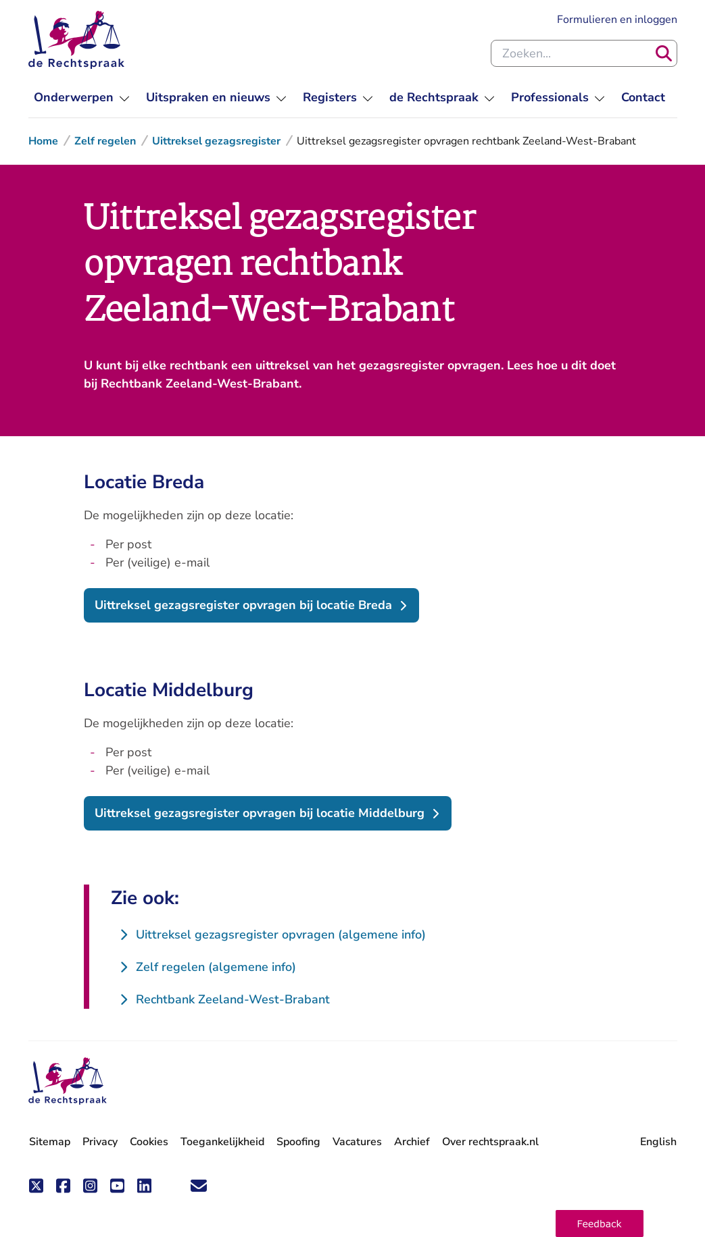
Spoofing (298, 1141)
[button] (599, 1223)
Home (43, 141)
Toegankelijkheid (222, 1141)
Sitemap (49, 1141)
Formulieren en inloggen (617, 19)
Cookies (149, 1141)
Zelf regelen (105, 141)
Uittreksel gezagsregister (216, 141)
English (658, 1141)
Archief (412, 1141)
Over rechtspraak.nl (490, 1141)
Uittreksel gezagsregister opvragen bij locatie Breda (243, 605)
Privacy (100, 1141)
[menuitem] (81, 97)
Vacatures (357, 1142)
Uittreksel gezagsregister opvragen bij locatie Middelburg (259, 813)
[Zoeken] (663, 53)
